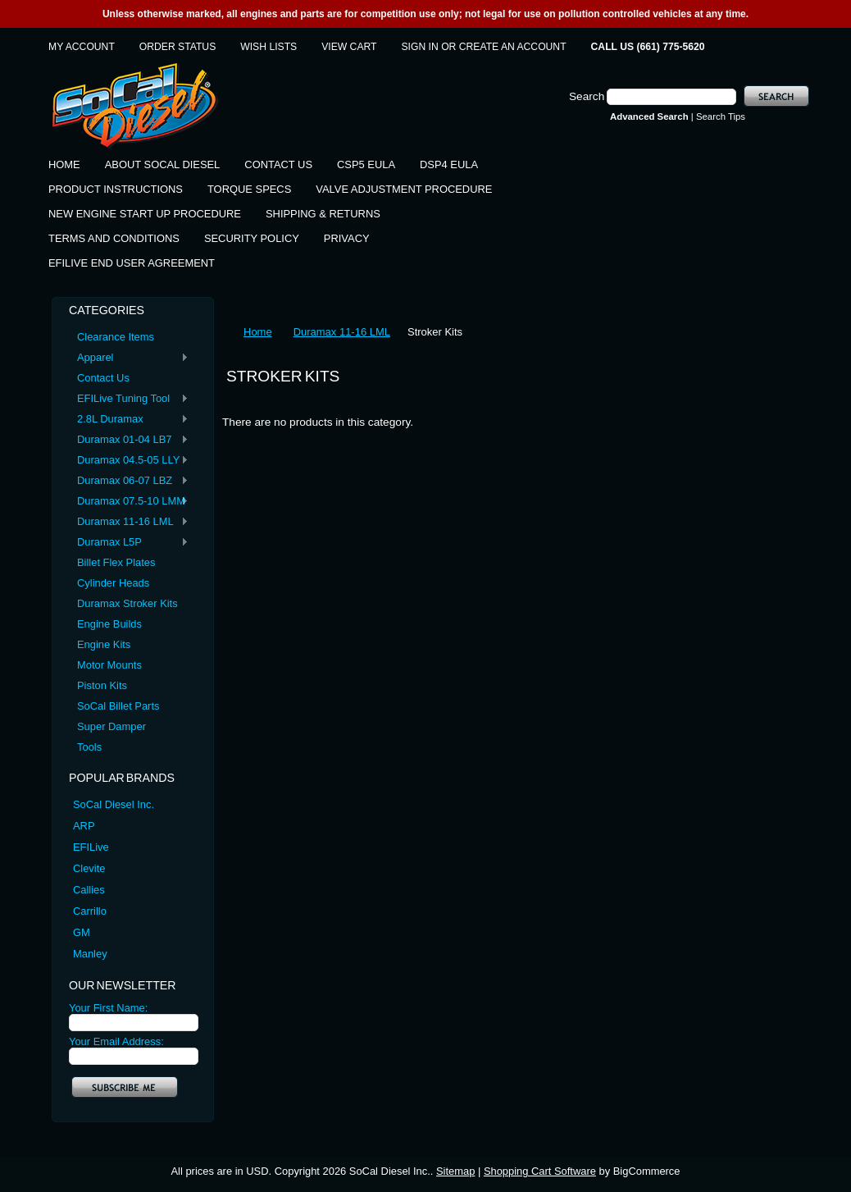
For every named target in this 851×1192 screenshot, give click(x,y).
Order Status (177, 47)
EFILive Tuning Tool (129, 399)
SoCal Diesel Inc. (113, 804)
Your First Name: (108, 1008)
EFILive (91, 847)
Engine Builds (109, 624)
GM (81, 932)
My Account (81, 47)
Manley (90, 954)
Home (257, 332)
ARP (84, 826)
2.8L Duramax (129, 420)
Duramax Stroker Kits (127, 603)
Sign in (420, 47)
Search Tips (720, 116)
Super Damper (111, 726)
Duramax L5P (129, 543)
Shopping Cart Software (540, 1171)
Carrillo (90, 911)
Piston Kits (102, 685)
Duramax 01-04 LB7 (129, 440)
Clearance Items (115, 337)
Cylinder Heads (113, 583)
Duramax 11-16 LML (129, 522)
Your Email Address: (116, 1041)
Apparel (129, 358)
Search (586, 96)
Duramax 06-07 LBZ (129, 481)
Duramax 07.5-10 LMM (129, 502)
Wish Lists (268, 47)
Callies (89, 890)
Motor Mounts (109, 665)
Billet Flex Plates (116, 562)
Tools (89, 747)
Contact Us (103, 378)
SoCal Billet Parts (118, 706)
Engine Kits (103, 644)
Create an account (513, 47)
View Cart (348, 47)
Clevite (89, 868)
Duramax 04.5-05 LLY (129, 461)
